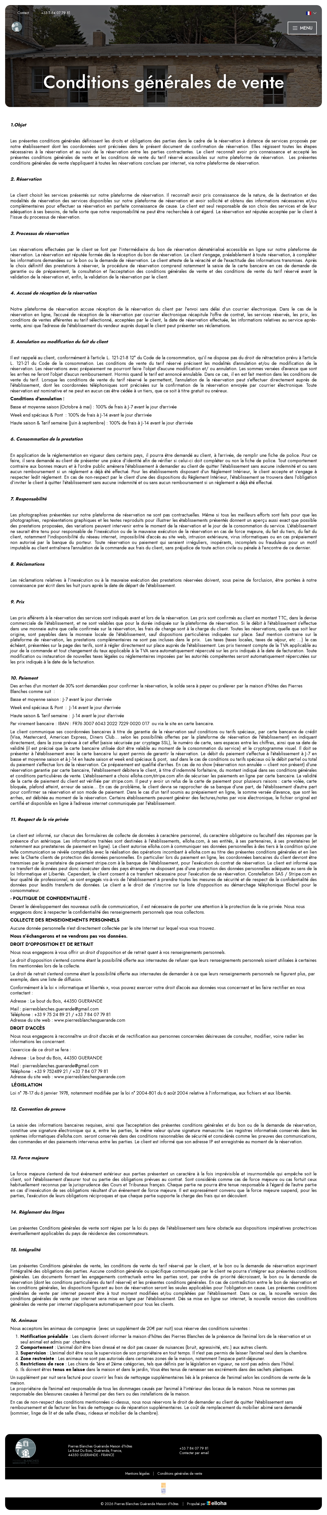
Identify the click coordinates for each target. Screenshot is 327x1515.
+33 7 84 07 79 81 (190, 1448)
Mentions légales (137, 1473)
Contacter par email (191, 1453)
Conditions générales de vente (179, 1473)
